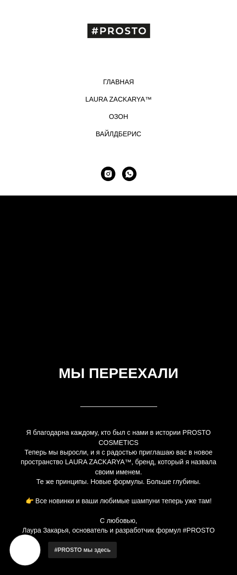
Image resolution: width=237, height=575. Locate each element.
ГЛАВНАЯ (118, 82)
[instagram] (108, 174)
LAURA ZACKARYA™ (119, 99)
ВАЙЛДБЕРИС (118, 134)
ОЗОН (118, 116)
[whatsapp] (129, 174)
